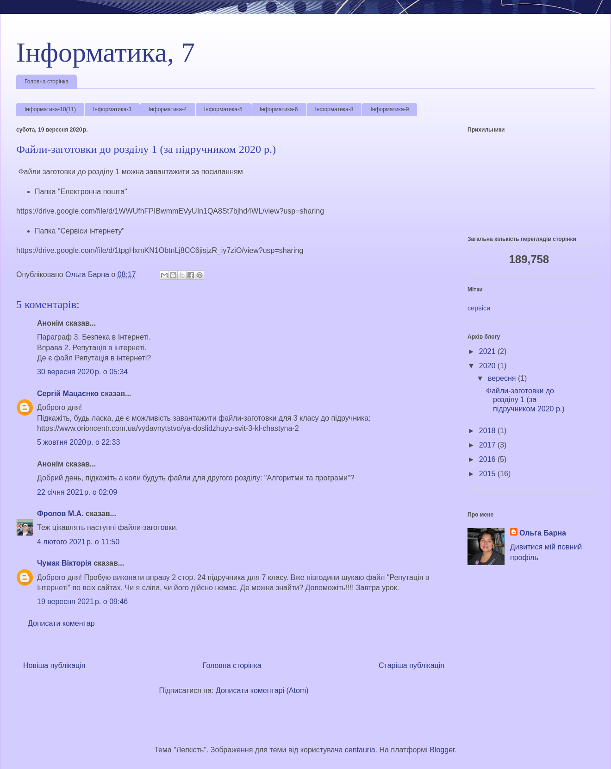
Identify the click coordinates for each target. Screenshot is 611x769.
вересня (503, 378)
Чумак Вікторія (64, 563)
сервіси (479, 308)
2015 (488, 474)
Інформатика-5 (223, 109)
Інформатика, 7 (105, 52)
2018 (488, 431)
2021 (488, 351)
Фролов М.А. (60, 513)
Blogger (442, 750)
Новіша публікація (54, 665)
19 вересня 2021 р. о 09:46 (82, 601)
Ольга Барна (542, 533)
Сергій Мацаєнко (68, 393)
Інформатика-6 (279, 109)
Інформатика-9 (389, 109)
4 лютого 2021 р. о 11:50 (78, 542)
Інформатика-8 (334, 109)
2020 (488, 366)
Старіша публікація (411, 665)
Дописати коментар (61, 623)
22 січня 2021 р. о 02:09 (77, 492)
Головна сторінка (47, 81)
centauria (360, 750)
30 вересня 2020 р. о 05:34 (82, 372)
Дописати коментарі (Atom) (262, 690)
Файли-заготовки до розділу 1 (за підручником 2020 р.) (525, 399)
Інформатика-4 (168, 109)
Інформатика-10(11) (50, 109)
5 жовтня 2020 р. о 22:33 (78, 442)
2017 (488, 445)
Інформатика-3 (112, 109)
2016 (488, 459)
